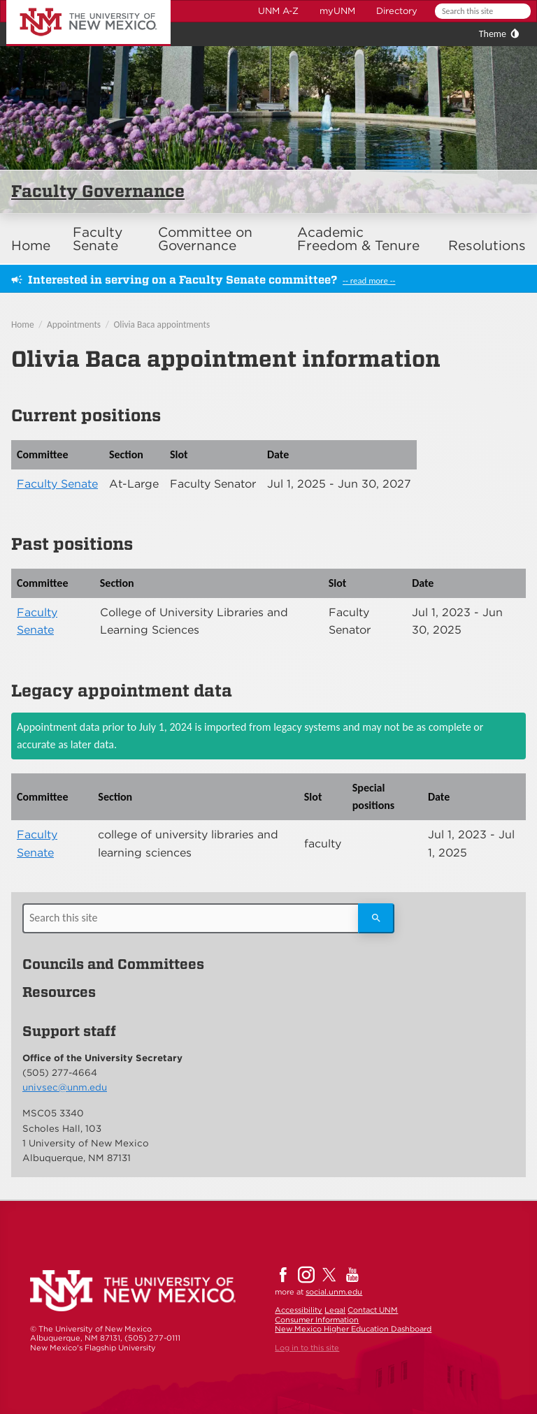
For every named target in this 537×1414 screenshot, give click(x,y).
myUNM (337, 11)
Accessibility (298, 1310)
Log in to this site (307, 1348)
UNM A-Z (278, 11)
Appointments (74, 324)
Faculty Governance (98, 191)
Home (30, 246)
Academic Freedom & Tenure (358, 239)
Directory (396, 11)
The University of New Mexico (72, 2)
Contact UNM (373, 1310)
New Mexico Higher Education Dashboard (353, 1329)
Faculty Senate (97, 239)
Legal (334, 1310)
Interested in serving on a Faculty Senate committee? (182, 279)
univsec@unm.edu (64, 1087)
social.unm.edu (334, 1292)
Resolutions (487, 246)
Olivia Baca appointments (162, 324)
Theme (492, 34)
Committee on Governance (205, 239)
